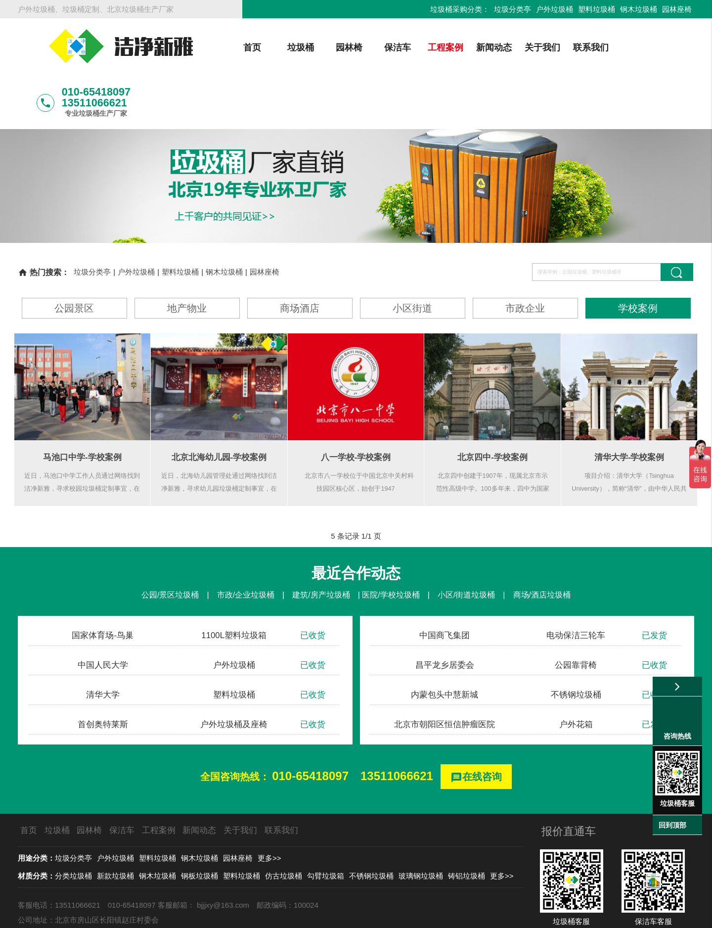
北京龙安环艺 (40, 883)
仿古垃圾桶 (283, 824)
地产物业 (187, 256)
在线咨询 (476, 726)
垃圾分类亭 (512, 9)
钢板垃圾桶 (199, 824)
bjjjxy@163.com (223, 853)
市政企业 (525, 256)
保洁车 (360, 47)
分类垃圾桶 (73, 824)
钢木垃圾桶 (638, 9)
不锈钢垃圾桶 (371, 824)
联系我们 (554, 47)
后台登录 (509, 915)
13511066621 (396, 724)
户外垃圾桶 (554, 9)
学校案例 (638, 256)
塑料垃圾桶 (596, 9)
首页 (214, 47)
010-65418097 (310, 724)
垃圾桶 (263, 47)
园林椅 (311, 47)
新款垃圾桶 (115, 824)
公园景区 (74, 256)
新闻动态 (457, 47)
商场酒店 (299, 256)
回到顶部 (672, 825)
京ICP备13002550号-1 (450, 915)
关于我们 (505, 47)
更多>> (269, 806)
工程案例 (408, 47)
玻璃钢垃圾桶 (421, 824)
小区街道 (412, 256)
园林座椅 (677, 9)
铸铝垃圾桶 (466, 824)
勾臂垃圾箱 (325, 824)
